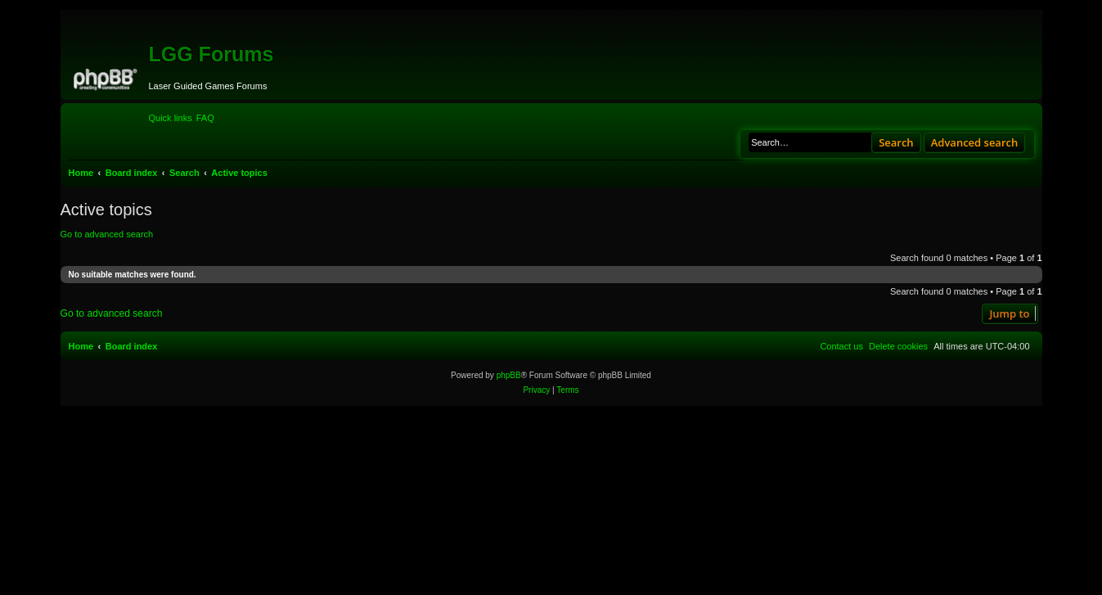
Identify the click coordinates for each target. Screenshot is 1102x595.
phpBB (509, 375)
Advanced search (975, 142)
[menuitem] (205, 118)
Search (896, 142)
